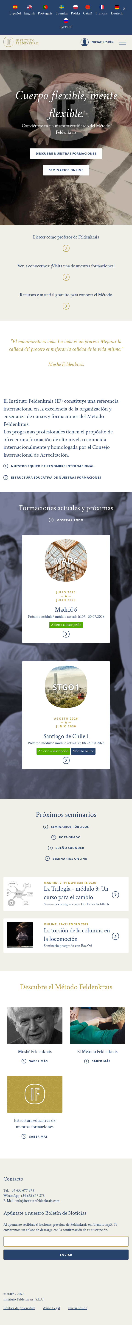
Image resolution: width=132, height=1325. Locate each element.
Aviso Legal (51, 1307)
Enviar (66, 1254)
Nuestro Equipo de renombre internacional (52, 466)
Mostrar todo (69, 520)
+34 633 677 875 (22, 1190)
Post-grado (70, 838)
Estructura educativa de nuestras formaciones (56, 477)
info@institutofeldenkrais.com (37, 1200)
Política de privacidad (19, 1307)
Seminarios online (66, 170)
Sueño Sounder (70, 848)
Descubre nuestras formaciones (66, 154)
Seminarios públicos (70, 827)
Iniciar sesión (77, 1307)
